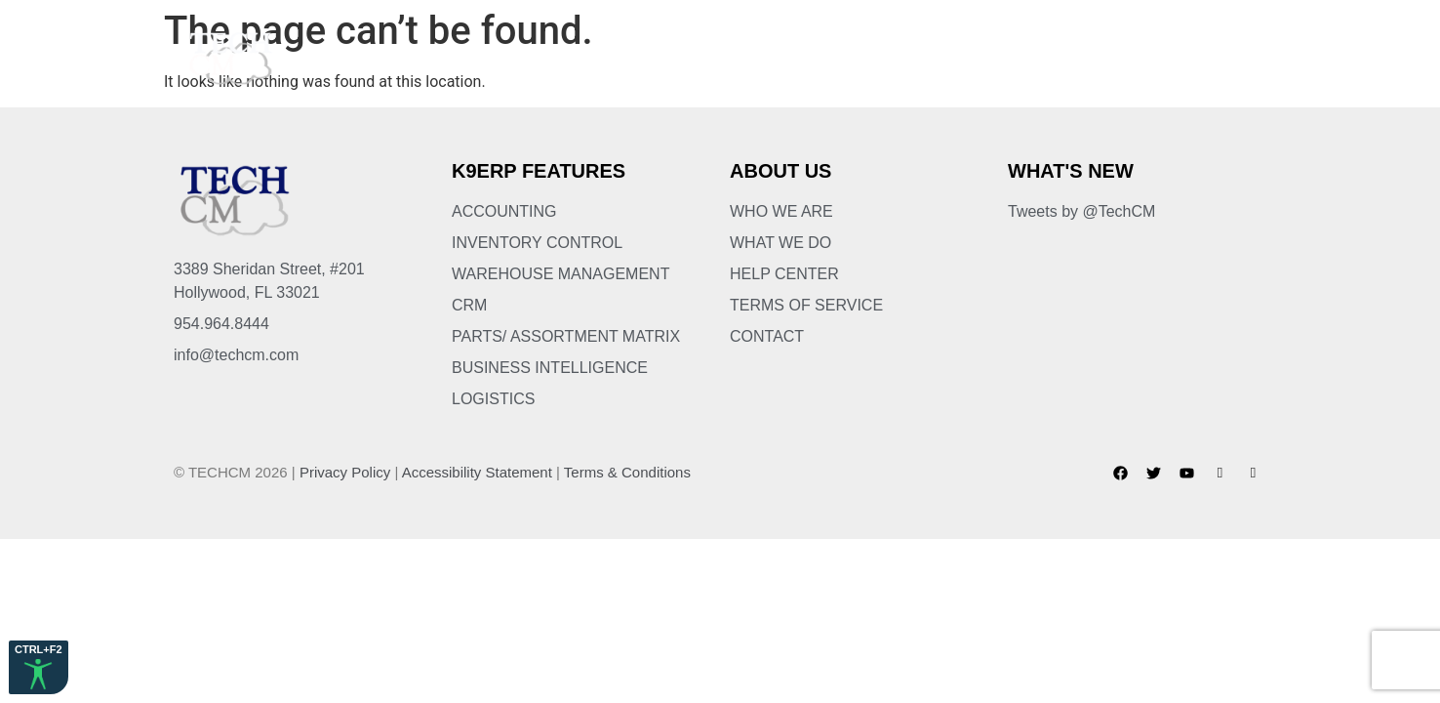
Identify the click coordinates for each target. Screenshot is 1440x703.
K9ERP (650, 58)
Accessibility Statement (477, 472)
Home (494, 58)
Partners (1040, 58)
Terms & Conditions (627, 472)
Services (935, 58)
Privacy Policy (345, 472)
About (571, 58)
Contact (1216, 58)
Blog (1130, 58)
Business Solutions (786, 58)
